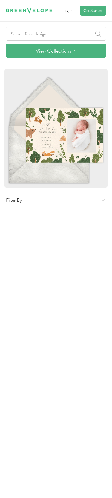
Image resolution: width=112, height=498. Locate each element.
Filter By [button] (14, 200)
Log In (67, 10)
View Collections (56, 51)
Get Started (93, 10)
